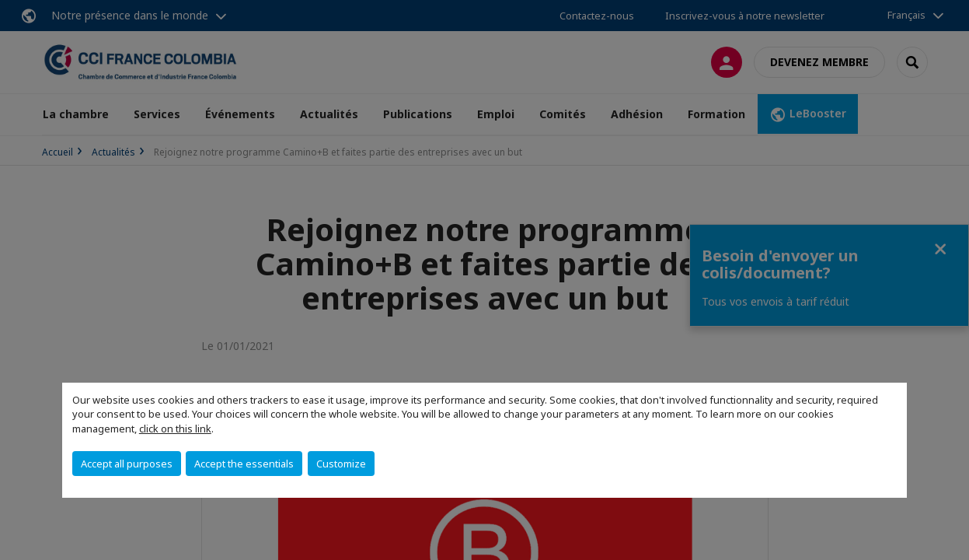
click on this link (175, 429)
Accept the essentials (244, 464)
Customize (341, 464)
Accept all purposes (127, 464)
